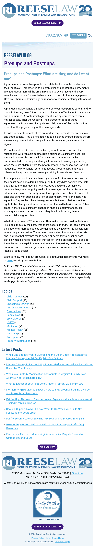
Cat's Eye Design (62, 542)
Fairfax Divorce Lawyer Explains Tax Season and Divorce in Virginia (45, 418)
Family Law (13, 315)
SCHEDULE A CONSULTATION (47, 23)
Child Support (14, 300)
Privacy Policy (37, 538)
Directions (77, 473)
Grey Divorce (14, 318)
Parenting (12, 333)
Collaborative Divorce (19, 307)
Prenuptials (13, 337)
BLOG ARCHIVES (47, 447)
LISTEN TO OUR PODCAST (47, 519)
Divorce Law (14, 311)
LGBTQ (11, 322)
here (10, 260)
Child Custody (15, 296)
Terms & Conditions (55, 538)
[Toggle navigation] (78, 36)
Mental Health (15, 329)
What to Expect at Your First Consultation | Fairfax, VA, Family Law (44, 383)
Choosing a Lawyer (18, 303)
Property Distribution (18, 340)
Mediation (12, 326)
